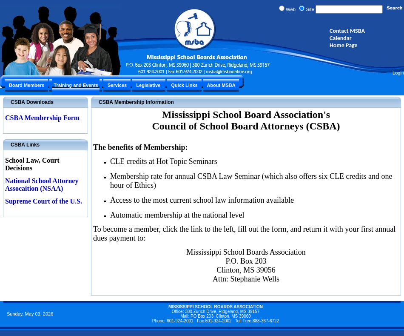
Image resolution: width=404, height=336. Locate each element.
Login (398, 72)
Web (291, 9)
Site (310, 9)
